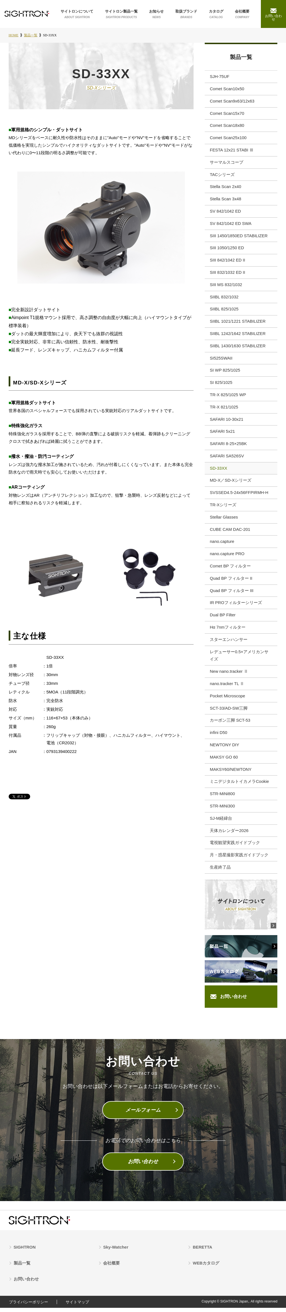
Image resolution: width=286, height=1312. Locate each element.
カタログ (216, 14)
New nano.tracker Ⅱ (229, 674)
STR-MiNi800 (222, 797)
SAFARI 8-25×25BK (228, 446)
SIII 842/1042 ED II (227, 261)
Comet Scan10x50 (227, 89)
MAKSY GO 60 (224, 761)
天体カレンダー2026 (229, 834)
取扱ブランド (186, 14)
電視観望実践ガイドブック (235, 847)
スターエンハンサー (228, 642)
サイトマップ (77, 1306)
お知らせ (156, 14)
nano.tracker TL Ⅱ (227, 687)
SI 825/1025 (221, 384)
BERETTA (202, 1251)
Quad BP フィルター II (231, 581)
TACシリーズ (222, 175)
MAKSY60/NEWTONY (231, 773)
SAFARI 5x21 (222, 433)
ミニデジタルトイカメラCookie (239, 785)
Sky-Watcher (115, 1251)
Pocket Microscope (227, 699)
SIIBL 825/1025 (224, 310)
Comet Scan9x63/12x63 (232, 101)
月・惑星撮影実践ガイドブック (239, 859)
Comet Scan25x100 (228, 138)
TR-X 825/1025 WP (228, 396)
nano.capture (222, 544)
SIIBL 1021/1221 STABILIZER (238, 323)
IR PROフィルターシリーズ (236, 605)
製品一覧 (241, 57)
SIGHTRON (25, 1251)
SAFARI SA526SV (227, 458)
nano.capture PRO (227, 556)
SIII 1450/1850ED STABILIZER (239, 237)
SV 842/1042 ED (225, 212)
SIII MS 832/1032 (226, 286)
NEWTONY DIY (224, 748)
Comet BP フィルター (230, 569)
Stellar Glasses (224, 519)
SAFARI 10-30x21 (226, 421)
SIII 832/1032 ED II (227, 274)
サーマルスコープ (226, 163)
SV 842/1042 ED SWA (231, 224)
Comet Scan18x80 (227, 126)
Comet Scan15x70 (227, 114)
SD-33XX (218, 470)
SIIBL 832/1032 (224, 298)
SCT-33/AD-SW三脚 (228, 711)
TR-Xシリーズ (223, 507)
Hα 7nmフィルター (228, 630)
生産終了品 (220, 871)
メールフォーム (143, 1114)
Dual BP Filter (222, 618)
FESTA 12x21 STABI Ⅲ (232, 151)
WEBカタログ (206, 1267)
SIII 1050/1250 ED (227, 249)
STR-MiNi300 (222, 810)
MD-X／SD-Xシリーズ (230, 483)
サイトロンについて (77, 14)
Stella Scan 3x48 (225, 200)
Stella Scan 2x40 (225, 188)
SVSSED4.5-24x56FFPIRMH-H (239, 495)
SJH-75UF (219, 77)
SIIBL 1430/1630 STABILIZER (238, 347)
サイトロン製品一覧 (121, 14)
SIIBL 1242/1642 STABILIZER (238, 335)
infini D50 (218, 736)
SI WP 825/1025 (225, 372)
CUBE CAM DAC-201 (230, 532)
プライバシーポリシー (28, 1306)
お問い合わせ (233, 1000)
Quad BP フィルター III (231, 593)
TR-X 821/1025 (224, 409)
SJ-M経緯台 (221, 822)
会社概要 (242, 14)
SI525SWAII (221, 360)
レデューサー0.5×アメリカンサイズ (239, 659)
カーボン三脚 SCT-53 (230, 724)
